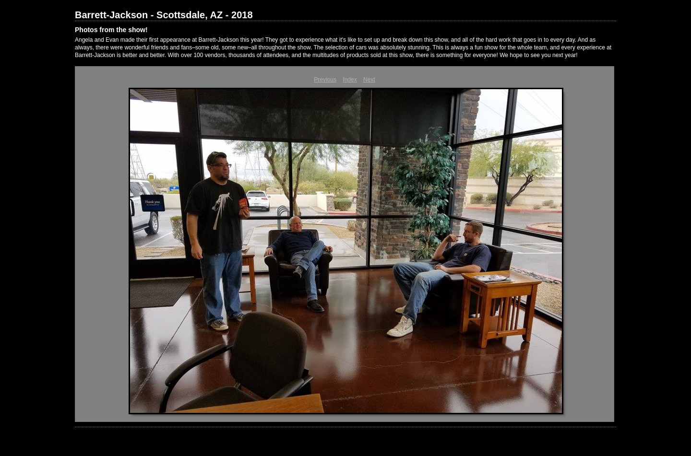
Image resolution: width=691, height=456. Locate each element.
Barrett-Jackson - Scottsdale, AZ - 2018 (164, 15)
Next (369, 79)
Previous (325, 79)
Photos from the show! (111, 30)
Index (350, 79)
